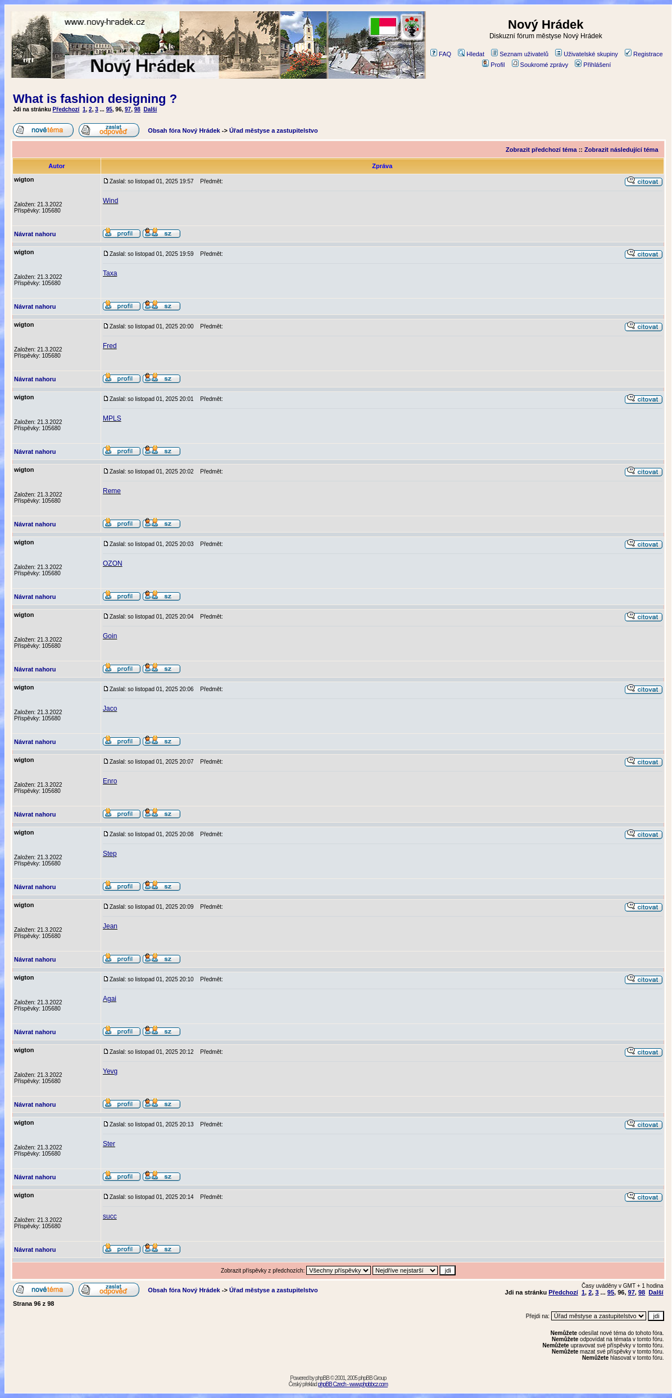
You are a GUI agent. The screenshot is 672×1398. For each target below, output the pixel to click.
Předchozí (66, 109)
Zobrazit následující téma (621, 149)
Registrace (644, 54)
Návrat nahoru (35, 234)
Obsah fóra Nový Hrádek (184, 130)
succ (110, 1216)
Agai (109, 999)
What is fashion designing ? (95, 99)
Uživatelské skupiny (586, 54)
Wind (110, 201)
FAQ (440, 54)
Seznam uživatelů (519, 54)
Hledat (471, 54)
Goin (110, 636)
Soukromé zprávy (540, 64)
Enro (110, 781)
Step (110, 854)
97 (128, 109)
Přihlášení (593, 64)
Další (150, 109)
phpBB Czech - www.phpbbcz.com (353, 1384)
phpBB (322, 1378)
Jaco (110, 708)
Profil (493, 64)
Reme (112, 491)
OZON (112, 563)
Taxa (110, 273)
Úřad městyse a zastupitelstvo (273, 130)
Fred (110, 346)
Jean (110, 926)
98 (137, 109)
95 (109, 109)
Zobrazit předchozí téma (541, 149)
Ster (109, 1144)
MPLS (112, 418)
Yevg (110, 1071)
